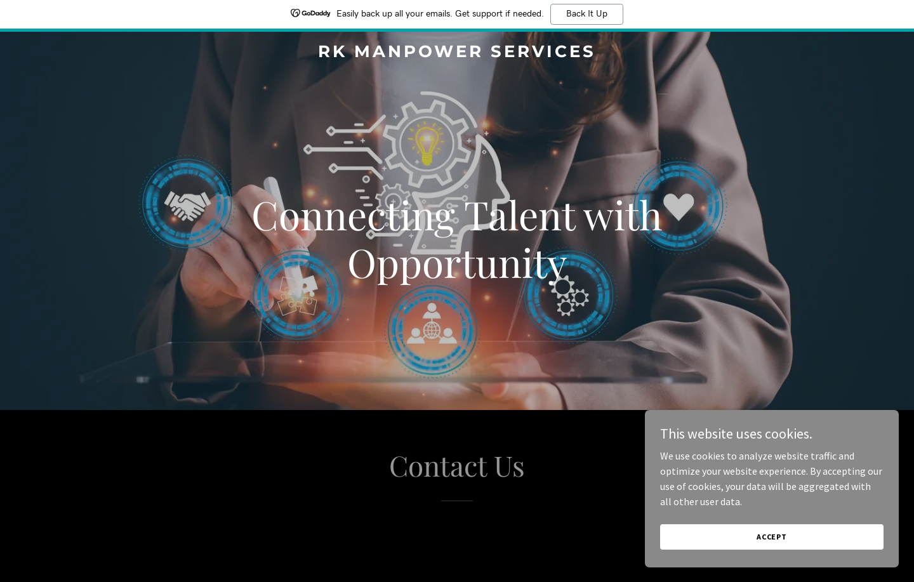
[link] (457, 53)
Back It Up (586, 14)
